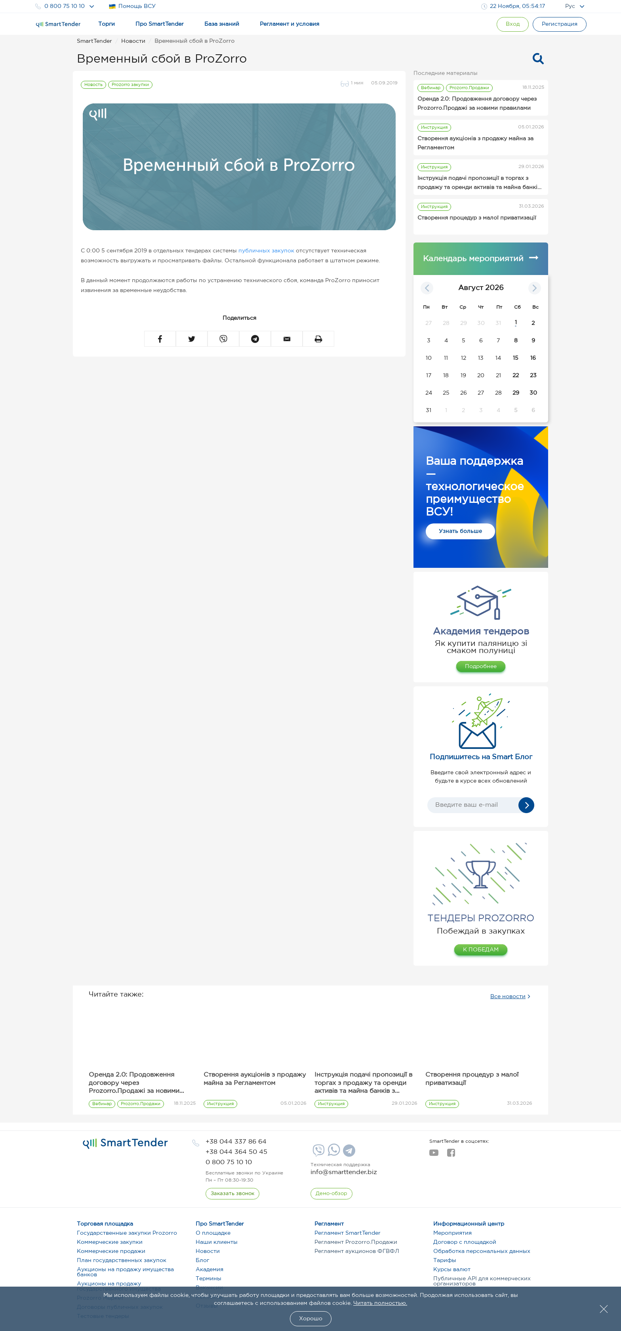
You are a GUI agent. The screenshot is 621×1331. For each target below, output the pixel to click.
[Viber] (317, 1153)
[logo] (125, 1143)
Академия (209, 1269)
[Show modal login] (513, 24)
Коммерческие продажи (111, 1251)
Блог (202, 1260)
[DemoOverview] (331, 1194)
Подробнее (481, 666)
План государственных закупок (121, 1260)
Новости (208, 1251)
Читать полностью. (380, 1303)
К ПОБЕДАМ (481, 949)
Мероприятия (452, 1233)
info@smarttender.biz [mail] (343, 1172)
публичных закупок (266, 250)
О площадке (213, 1233)
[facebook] (450, 1155)
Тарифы (444, 1260)
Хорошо (310, 1318)
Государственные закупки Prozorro (127, 1233)
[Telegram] (348, 1153)
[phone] (236, 1142)
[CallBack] (232, 1194)
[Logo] (58, 24)
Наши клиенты (217, 1242)
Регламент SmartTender (347, 1233)
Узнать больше (460, 531)
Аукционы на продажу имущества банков (125, 1272)
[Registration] (560, 24)
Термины (208, 1278)
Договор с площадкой (464, 1242)
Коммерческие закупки (110, 1242)
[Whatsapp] (333, 1154)
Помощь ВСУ (132, 6)
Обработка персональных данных (481, 1251)
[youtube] (433, 1155)
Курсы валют (452, 1269)
